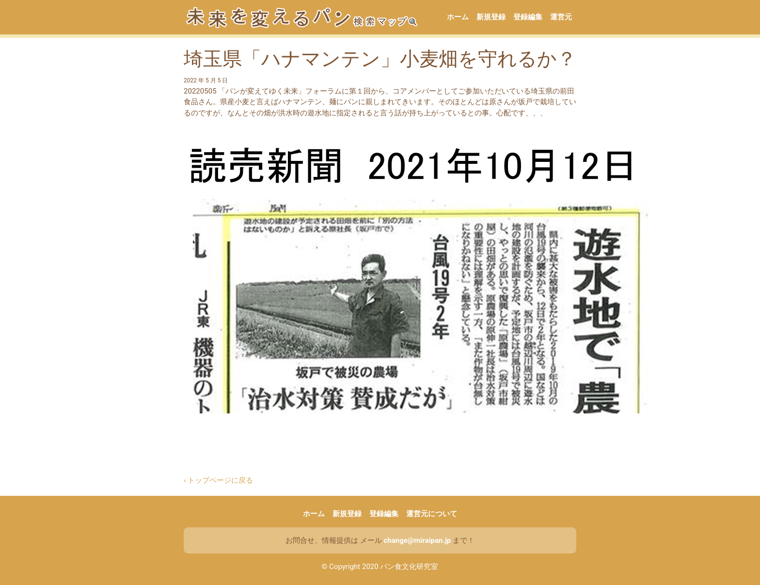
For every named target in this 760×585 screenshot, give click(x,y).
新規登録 (491, 17)
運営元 (561, 17)
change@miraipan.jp (417, 540)
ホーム (458, 17)
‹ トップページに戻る (218, 480)
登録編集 (527, 17)
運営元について (431, 513)
